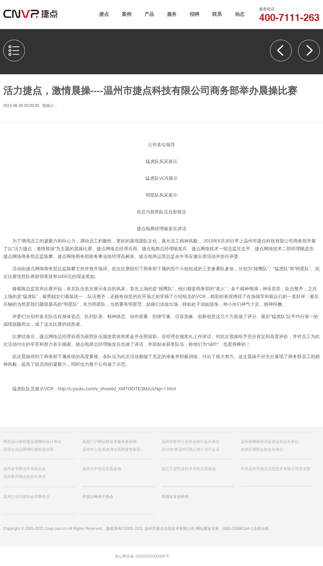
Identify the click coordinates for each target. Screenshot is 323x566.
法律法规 (260, 528)
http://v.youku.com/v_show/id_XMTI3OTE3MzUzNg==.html (117, 388)
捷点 (104, 14)
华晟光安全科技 (175, 496)
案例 (126, 14)
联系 (217, 14)
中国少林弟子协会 (97, 496)
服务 (172, 14)
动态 (240, 14)
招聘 (194, 14)
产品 (149, 14)
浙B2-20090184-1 (237, 528)
